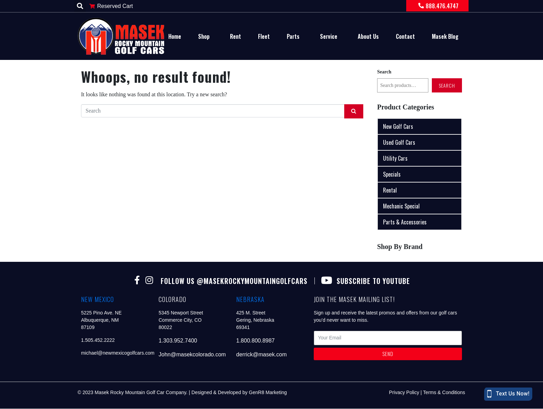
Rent (235, 36)
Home (174, 36)
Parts (293, 36)
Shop (204, 36)
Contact (405, 36)
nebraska (250, 299)
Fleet (264, 36)
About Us (368, 36)
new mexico (97, 299)
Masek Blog (445, 36)
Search (384, 71)
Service (328, 36)
